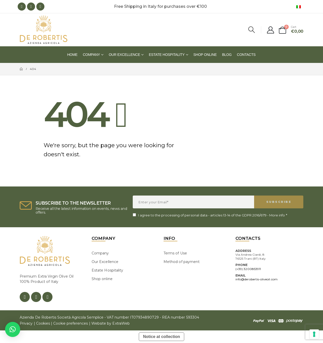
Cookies (43, 323)
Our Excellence (124, 55)
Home (72, 55)
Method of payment (182, 261)
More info (277, 215)
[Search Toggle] (252, 29)
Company (91, 55)
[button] (12, 329)
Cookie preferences (70, 323)
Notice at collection (161, 336)
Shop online (205, 55)
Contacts (246, 55)
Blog (227, 55)
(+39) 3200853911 (248, 269)
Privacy (26, 323)
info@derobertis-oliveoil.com (256, 279)
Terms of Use (175, 253)
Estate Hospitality (167, 55)
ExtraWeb (121, 323)
